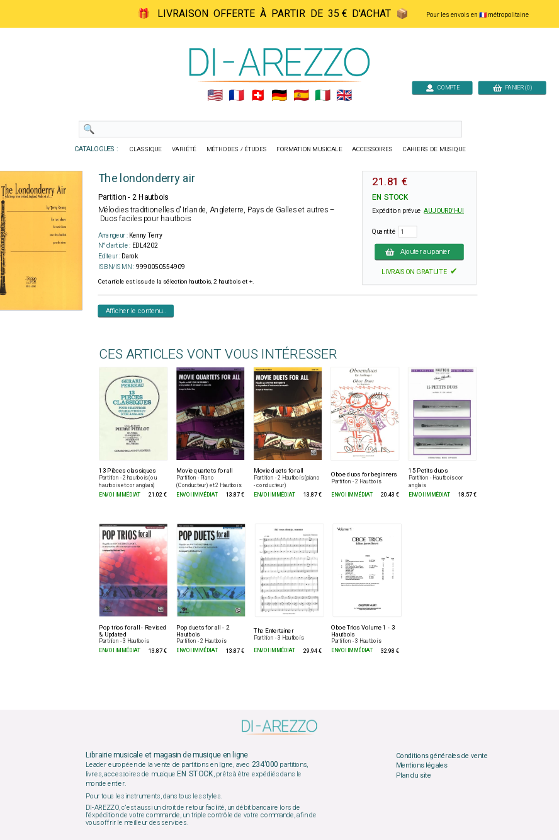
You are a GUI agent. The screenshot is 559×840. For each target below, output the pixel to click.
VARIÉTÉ (184, 149)
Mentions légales (422, 766)
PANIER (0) (512, 87)
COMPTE (443, 87)
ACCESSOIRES (372, 149)
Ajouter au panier (419, 251)
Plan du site (413, 776)
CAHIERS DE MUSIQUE (434, 149)
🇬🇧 (344, 95)
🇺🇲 (215, 95)
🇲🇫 (236, 95)
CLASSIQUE (146, 149)
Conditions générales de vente (442, 756)
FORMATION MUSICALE (309, 149)
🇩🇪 (279, 95)
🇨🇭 (258, 95)
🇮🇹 (322, 95)
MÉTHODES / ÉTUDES (236, 149)
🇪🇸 (301, 95)
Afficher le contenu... (136, 311)
